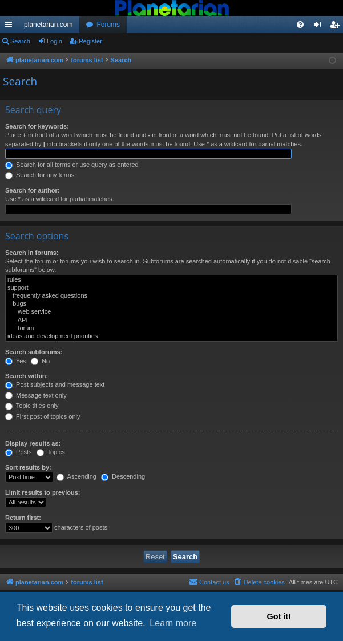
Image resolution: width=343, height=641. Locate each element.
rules (171, 280)
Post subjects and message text (54, 384)
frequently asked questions (171, 296)
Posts (18, 451)
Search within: (26, 375)
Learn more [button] (173, 623)
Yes (15, 361)
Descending (123, 476)
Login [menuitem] (320, 27)
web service (171, 312)
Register (90, 41)
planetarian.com (48, 25)
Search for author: (32, 190)
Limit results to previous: (42, 492)
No (40, 361)
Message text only (36, 395)
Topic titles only (31, 405)
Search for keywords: (37, 126)
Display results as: (32, 443)
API (171, 320)
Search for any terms (39, 174)
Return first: (23, 517)
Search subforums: (33, 351)
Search (20, 41)
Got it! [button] (279, 616)
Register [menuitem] (337, 27)
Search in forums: (32, 252)
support (171, 288)
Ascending (76, 476)
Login (54, 41)
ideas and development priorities (171, 336)
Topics (51, 451)
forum (171, 328)
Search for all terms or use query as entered (72, 164)
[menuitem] (300, 24)
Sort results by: (28, 467)
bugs (171, 304)
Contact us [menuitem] (209, 582)
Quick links (11, 27)
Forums (108, 25)
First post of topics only (42, 416)
